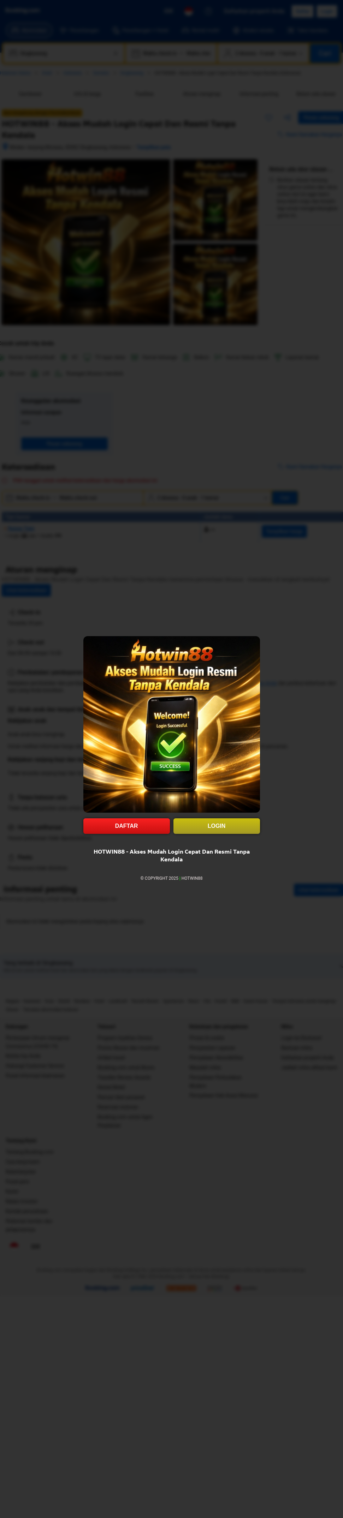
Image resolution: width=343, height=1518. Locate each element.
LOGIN (217, 826)
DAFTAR (126, 826)
